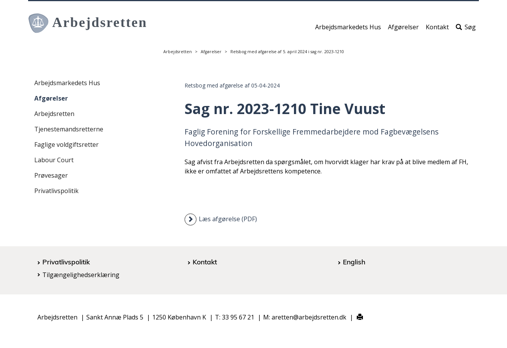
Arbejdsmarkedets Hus (348, 29)
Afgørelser (403, 29)
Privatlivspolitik (56, 191)
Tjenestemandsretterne (68, 129)
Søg (466, 29)
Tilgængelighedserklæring (80, 275)
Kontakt (437, 29)
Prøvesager (51, 175)
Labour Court (54, 160)
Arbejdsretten (177, 51)
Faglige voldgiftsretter (66, 144)
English (354, 261)
